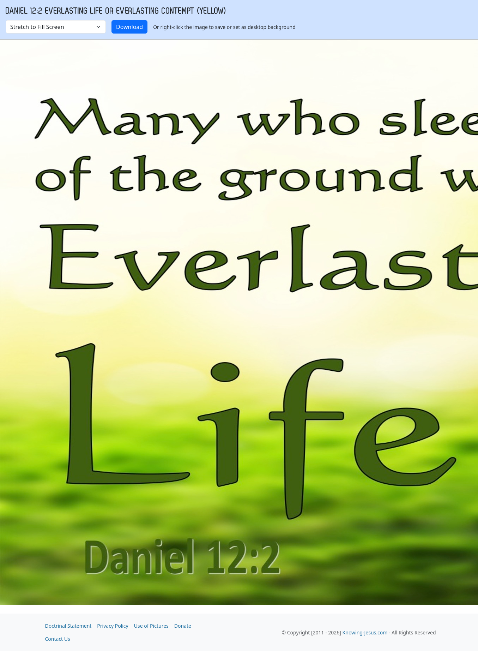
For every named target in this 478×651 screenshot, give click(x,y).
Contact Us (57, 638)
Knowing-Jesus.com (365, 632)
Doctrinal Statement (68, 625)
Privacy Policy (112, 625)
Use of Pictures (151, 625)
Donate (182, 625)
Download (129, 27)
